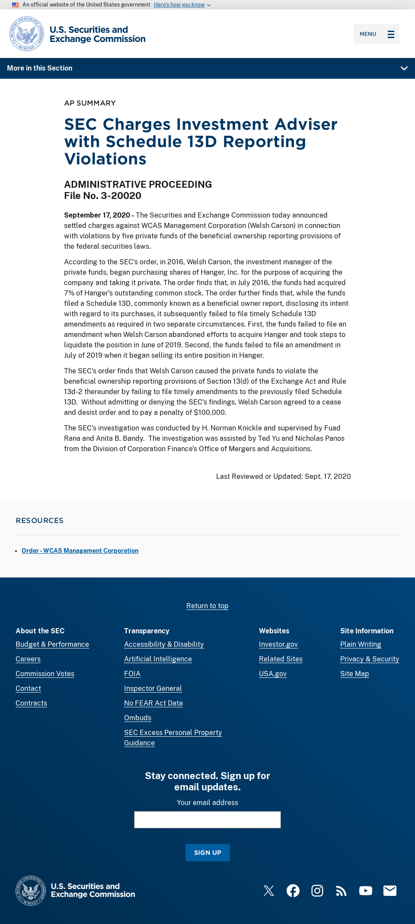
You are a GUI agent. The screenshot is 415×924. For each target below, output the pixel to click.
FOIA (132, 674)
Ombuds (137, 718)
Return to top (207, 606)
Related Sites (281, 659)
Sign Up (207, 852)
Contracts (31, 703)
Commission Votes (45, 674)
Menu (377, 33)
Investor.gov (278, 644)
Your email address (207, 803)
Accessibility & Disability (164, 644)
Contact (28, 688)
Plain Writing (360, 644)
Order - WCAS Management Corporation (80, 550)
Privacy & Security (369, 659)
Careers (28, 659)
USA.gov (273, 674)
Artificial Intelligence (158, 659)
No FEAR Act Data (153, 703)
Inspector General (153, 688)
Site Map (354, 674)
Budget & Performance (52, 644)
